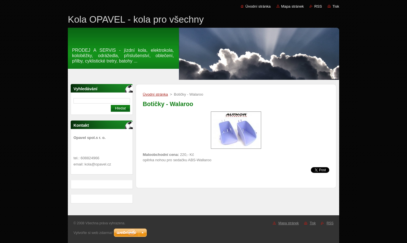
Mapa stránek (292, 6)
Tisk (335, 6)
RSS (318, 6)
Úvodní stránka (257, 6)
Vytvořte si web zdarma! (92, 233)
